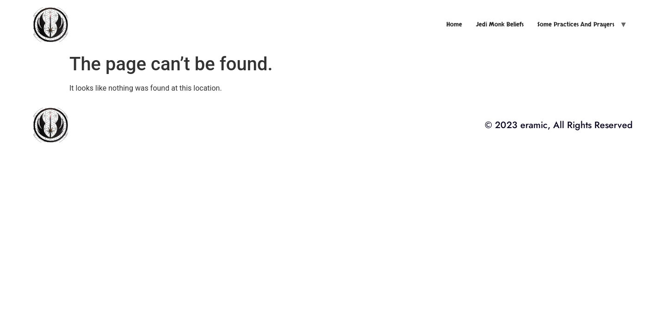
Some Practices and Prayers (575, 24)
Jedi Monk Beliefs (500, 24)
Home (454, 24)
